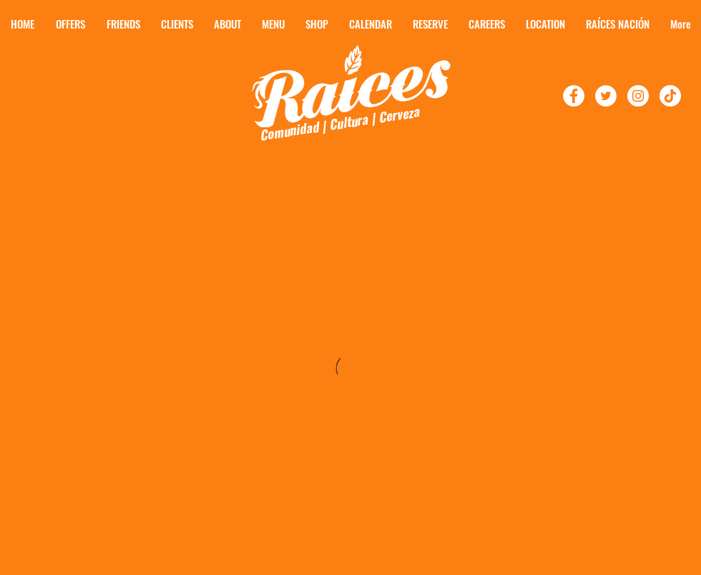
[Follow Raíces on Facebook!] (573, 96)
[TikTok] (670, 96)
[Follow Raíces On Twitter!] (606, 96)
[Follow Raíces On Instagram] (638, 96)
